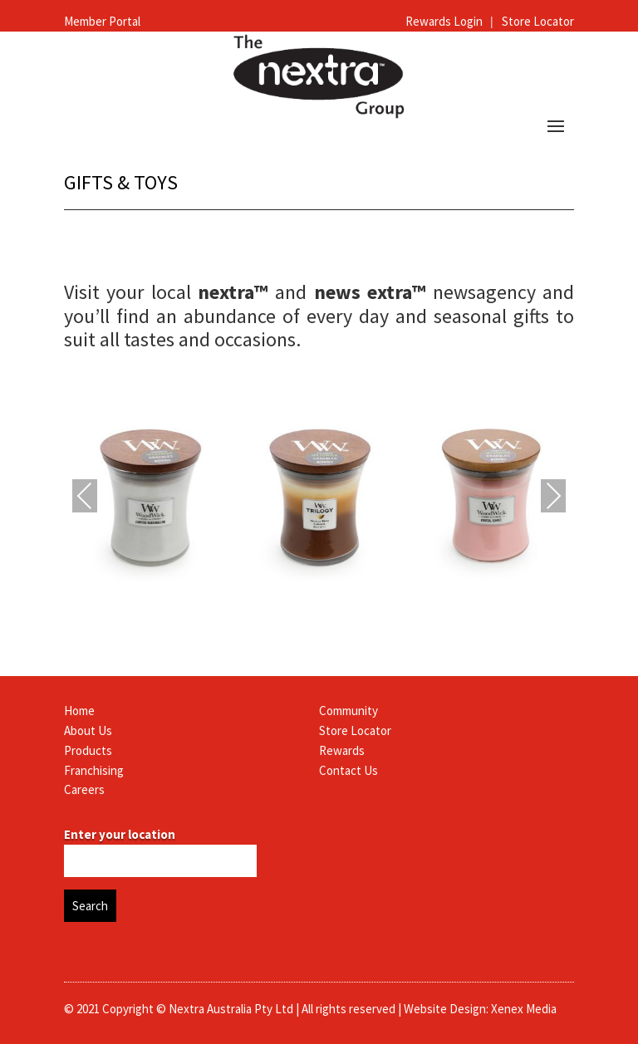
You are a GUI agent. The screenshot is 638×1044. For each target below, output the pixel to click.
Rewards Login (445, 21)
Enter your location (119, 834)
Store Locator (538, 21)
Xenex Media (524, 1009)
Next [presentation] (553, 497)
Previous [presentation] (84, 497)
